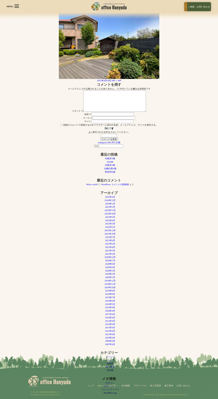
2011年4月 (110, 334)
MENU (13, 6)
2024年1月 (110, 203)
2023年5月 (110, 207)
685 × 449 (116, 80)
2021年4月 (110, 247)
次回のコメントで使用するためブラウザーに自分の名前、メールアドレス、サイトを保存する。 (110, 124)
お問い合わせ (183, 385)
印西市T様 (110, 158)
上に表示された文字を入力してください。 (109, 132)
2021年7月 (110, 237)
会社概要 (125, 385)
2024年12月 (110, 200)
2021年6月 (110, 240)
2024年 (110, 162)
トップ (91, 385)
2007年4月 (110, 344)
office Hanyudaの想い (108, 385)
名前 (87, 114)
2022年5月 (110, 217)
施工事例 (168, 385)
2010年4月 (110, 337)
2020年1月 (110, 277)
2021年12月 (110, 230)
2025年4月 (110, 197)
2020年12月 (110, 257)
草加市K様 (110, 172)
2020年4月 (110, 267)
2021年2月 (110, 254)
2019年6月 (110, 301)
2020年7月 (110, 260)
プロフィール (140, 385)
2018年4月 (110, 311)
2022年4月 (110, 220)
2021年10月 (110, 233)
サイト (87, 121)
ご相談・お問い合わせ (199, 6)
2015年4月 (110, 321)
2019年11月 (110, 284)
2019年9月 (110, 290)
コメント (77, 110)
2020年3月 (110, 270)
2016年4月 (110, 317)
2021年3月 (110, 250)
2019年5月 (110, 304)
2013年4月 (110, 327)
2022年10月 (110, 213)
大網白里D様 (110, 168)
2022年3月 (110, 223)
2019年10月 (110, 287)
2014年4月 (110, 324)
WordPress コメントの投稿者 (115, 184)
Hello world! (92, 184)
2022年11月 (110, 210)
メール (87, 117)
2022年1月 (110, 227)
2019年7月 (110, 297)
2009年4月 (110, 341)
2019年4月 (110, 307)
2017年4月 (110, 314)
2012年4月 (110, 331)
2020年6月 (110, 264)
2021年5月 (110, 243)
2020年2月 (110, 274)
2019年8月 (110, 294)
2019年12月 (110, 280)
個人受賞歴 (155, 385)
